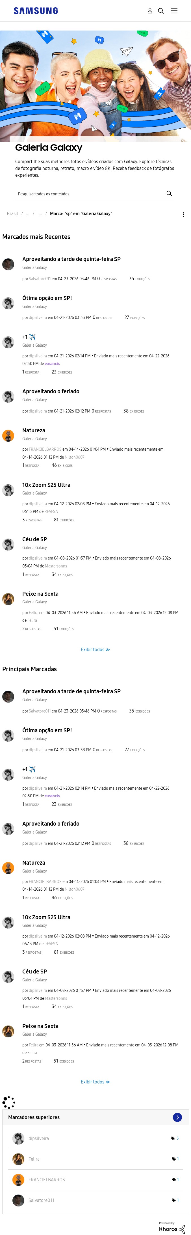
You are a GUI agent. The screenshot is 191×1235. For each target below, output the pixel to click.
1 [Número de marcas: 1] (178, 1159)
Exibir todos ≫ (95, 649)
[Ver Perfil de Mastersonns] (56, 566)
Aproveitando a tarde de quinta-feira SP (71, 259)
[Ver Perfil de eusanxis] (52, 363)
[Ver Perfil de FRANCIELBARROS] (45, 449)
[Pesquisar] (95, 193)
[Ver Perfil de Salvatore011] (40, 279)
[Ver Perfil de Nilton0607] (74, 457)
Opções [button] (174, 214)
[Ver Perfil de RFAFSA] (51, 511)
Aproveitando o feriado (50, 391)
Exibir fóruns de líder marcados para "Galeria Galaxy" (96, 1117)
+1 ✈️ (29, 337)
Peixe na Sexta (40, 593)
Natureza (33, 430)
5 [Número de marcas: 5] (178, 1138)
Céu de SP (34, 539)
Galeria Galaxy (34, 267)
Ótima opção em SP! (47, 298)
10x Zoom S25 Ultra (46, 485)
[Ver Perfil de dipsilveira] (38, 317)
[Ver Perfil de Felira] (33, 612)
